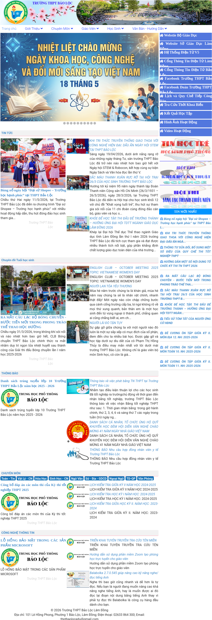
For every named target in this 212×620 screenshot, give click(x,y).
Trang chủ (9, 29)
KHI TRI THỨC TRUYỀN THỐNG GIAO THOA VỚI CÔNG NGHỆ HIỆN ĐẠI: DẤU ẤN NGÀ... (185, 237)
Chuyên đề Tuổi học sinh (17, 260)
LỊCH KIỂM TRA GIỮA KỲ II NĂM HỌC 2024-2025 (123, 485)
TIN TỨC (7, 133)
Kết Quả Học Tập (178, 113)
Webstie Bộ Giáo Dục (180, 35)
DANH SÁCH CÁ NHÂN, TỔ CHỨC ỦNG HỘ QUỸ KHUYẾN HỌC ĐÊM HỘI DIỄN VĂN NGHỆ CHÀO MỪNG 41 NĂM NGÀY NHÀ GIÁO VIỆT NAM (124, 426)
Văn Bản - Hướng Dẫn (149, 29)
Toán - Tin (8, 478)
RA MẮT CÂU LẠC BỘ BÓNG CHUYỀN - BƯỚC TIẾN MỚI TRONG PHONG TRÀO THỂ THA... (185, 280)
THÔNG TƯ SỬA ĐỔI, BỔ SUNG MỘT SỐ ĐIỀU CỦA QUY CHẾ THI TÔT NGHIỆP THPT (185, 252)
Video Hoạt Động (177, 131)
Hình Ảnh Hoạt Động (180, 122)
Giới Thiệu (34, 29)
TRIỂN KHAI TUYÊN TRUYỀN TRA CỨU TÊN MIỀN (123, 540)
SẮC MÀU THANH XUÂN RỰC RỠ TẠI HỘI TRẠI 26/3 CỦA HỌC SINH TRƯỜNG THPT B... (185, 294)
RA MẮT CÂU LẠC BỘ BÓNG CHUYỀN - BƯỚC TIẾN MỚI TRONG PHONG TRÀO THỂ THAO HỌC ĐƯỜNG (33, 322)
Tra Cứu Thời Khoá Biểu (183, 105)
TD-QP (130, 478)
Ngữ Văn (77, 478)
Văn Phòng (145, 478)
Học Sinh (115, 29)
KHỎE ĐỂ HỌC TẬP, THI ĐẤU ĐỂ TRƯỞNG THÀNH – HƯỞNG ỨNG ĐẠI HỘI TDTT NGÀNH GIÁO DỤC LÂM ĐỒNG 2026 (124, 223)
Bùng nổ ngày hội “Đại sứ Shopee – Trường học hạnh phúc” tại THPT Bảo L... (185, 223)
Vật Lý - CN (25, 478)
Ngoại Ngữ (116, 478)
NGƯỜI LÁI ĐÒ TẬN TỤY (106, 323)
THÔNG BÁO (9, 373)
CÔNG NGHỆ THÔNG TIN (17, 533)
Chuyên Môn (62, 29)
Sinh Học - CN (59, 478)
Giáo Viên (90, 29)
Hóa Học (41, 478)
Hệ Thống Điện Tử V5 (181, 52)
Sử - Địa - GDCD (96, 478)
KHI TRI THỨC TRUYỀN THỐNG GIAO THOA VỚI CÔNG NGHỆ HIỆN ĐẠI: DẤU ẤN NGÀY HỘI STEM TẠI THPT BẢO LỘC (124, 145)
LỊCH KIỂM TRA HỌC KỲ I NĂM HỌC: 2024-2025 (122, 494)
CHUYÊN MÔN (10, 473)
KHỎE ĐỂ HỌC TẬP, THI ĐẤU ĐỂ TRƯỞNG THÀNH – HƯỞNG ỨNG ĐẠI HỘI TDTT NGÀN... (185, 309)
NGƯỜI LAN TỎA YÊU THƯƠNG (111, 286)
